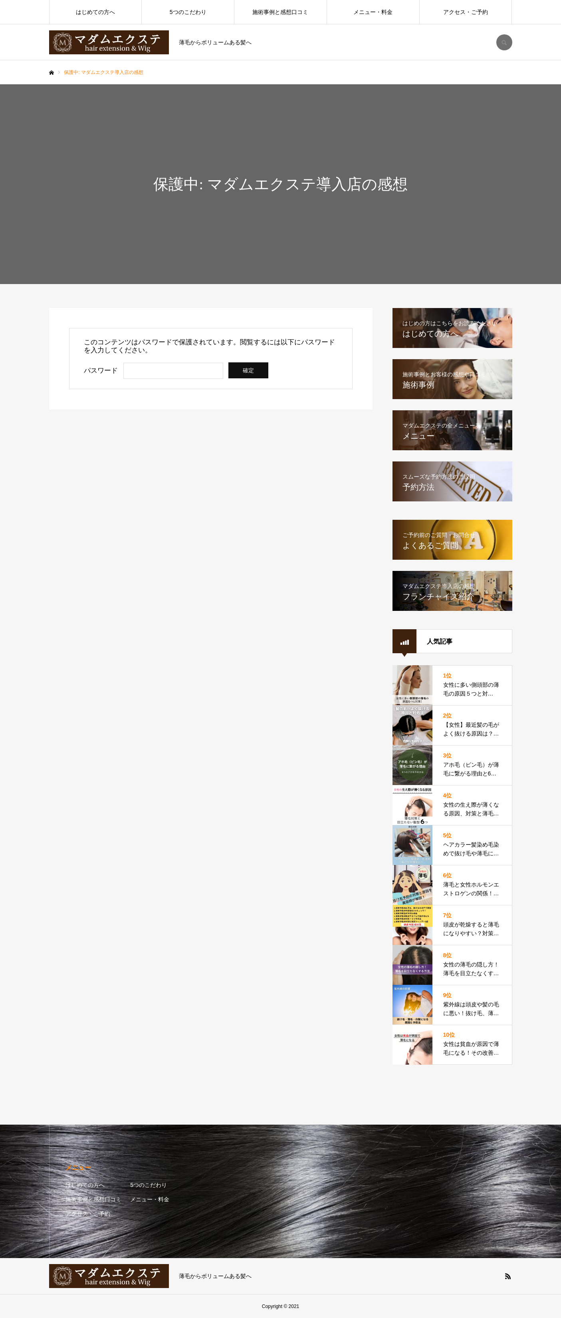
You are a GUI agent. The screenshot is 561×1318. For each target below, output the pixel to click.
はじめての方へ (95, 12)
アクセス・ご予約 (465, 12)
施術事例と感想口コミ (280, 12)
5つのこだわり (188, 12)
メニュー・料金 (373, 12)
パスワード (101, 370)
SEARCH (504, 42)
